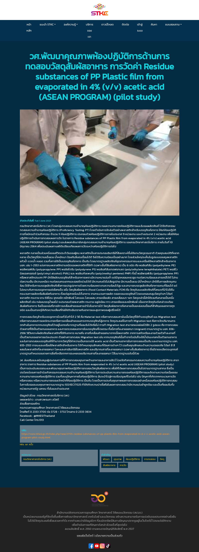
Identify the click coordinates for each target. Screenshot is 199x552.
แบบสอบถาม (172, 24)
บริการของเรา (89, 30)
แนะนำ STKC (47, 24)
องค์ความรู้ (70, 24)
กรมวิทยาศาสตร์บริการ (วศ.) (37, 459)
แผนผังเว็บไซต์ (85, 536)
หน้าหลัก (29, 27)
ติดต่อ (125, 24)
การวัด (123, 465)
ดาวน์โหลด (107, 24)
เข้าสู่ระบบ (140, 27)
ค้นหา (154, 24)
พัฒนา (106, 459)
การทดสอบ (150, 459)
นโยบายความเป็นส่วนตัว (108, 536)
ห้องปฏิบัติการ (133, 459)
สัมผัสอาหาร (109, 465)
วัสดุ (162, 459)
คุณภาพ (118, 459)
